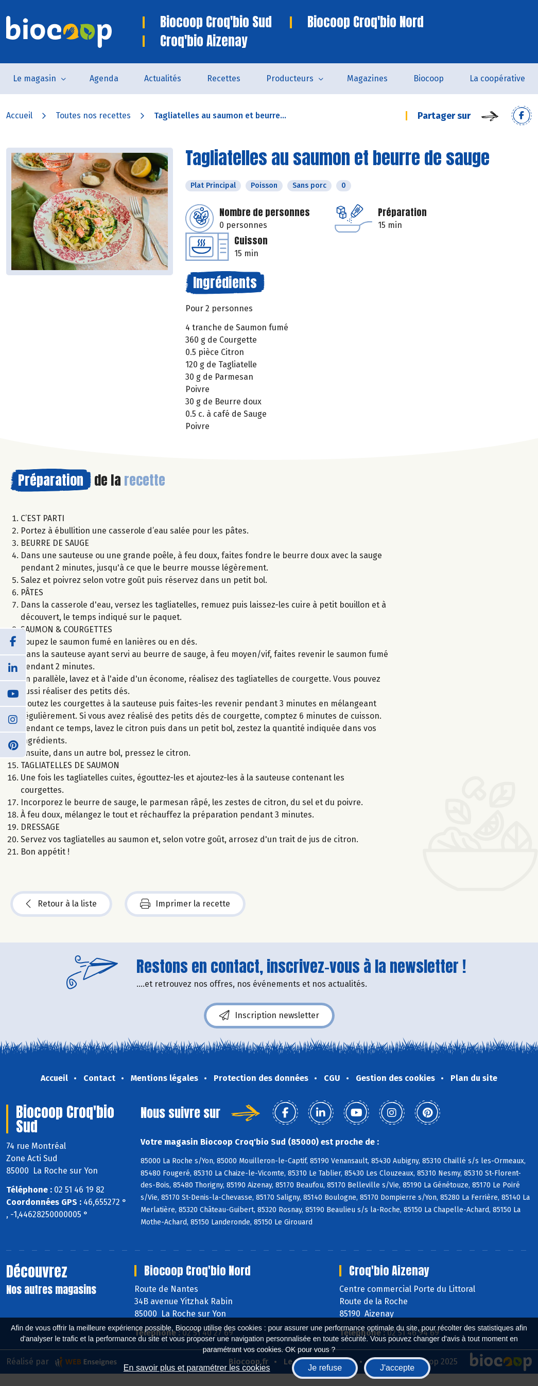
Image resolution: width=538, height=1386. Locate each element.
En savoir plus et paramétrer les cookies (197, 1367)
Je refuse (325, 1367)
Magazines (367, 78)
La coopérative (497, 78)
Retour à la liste (61, 904)
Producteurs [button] (290, 78)
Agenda (104, 78)
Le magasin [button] (34, 78)
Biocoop (428, 78)
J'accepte (397, 1367)
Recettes (223, 78)
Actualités (162, 78)
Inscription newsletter (269, 1015)
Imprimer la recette (185, 904)
